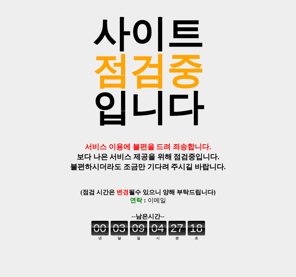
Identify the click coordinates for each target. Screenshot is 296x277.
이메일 (157, 200)
